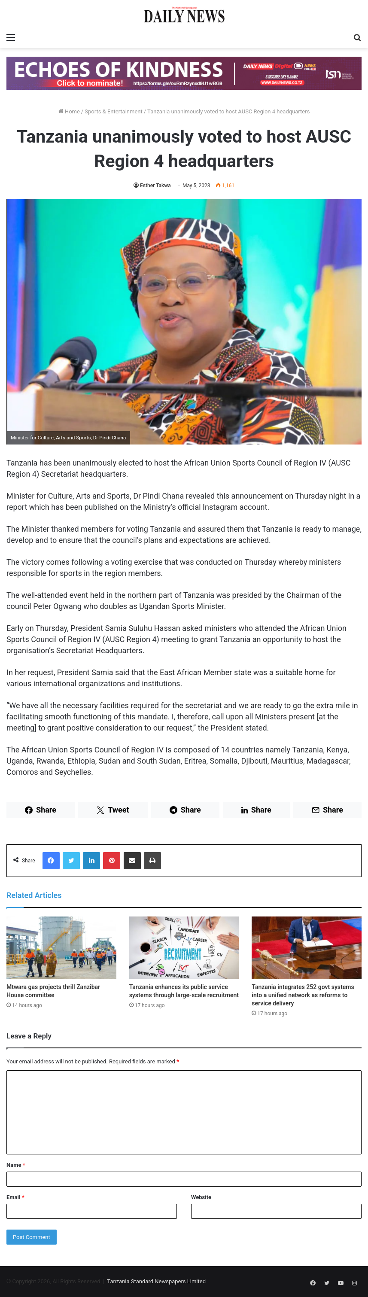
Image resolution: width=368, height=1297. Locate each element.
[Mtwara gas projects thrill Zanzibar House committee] (61, 947)
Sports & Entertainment (113, 111)
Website (201, 1197)
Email (15, 1197)
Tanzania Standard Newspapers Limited (156, 1281)
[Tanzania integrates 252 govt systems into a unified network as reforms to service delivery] (307, 947)
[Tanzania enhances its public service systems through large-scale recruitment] (184, 947)
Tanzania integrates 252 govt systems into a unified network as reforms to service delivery (303, 995)
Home (69, 111)
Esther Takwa (155, 186)
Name (15, 1165)
